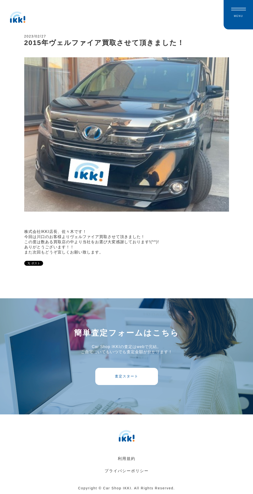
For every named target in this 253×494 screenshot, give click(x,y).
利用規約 (126, 459)
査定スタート (126, 376)
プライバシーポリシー (127, 471)
